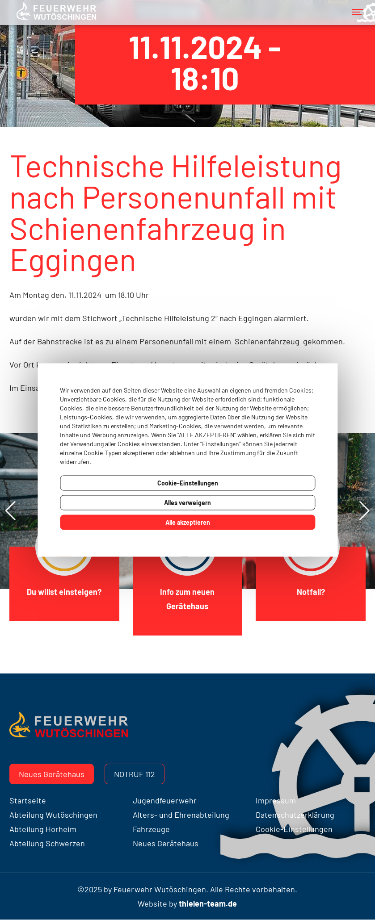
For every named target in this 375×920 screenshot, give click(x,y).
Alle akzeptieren (187, 522)
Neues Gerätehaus (51, 774)
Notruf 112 (134, 774)
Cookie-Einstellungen (187, 483)
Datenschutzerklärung (295, 815)
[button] (364, 511)
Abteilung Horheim (42, 829)
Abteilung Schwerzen (47, 843)
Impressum (276, 800)
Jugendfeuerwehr (165, 800)
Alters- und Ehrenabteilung (181, 815)
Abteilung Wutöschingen (53, 815)
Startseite (27, 800)
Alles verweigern (187, 502)
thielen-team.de (208, 903)
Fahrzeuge (151, 829)
